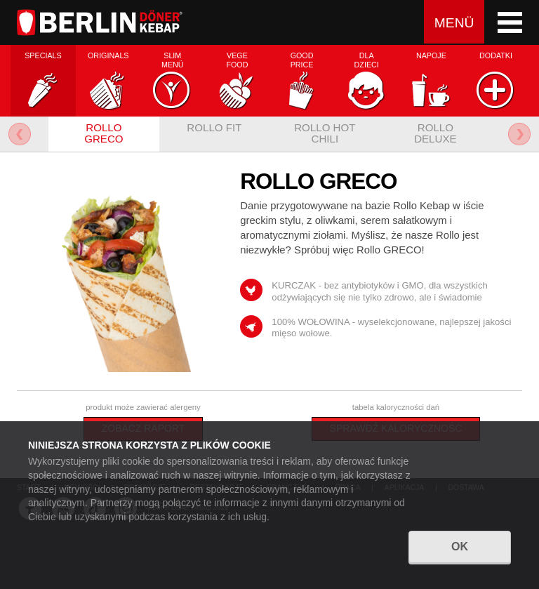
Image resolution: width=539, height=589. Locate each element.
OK (459, 555)
